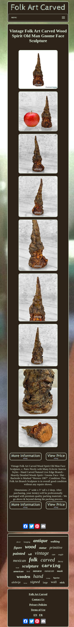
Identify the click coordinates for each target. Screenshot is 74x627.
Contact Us (38, 599)
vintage (42, 553)
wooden (23, 576)
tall (30, 554)
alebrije (16, 582)
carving (51, 566)
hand (38, 576)
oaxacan (49, 570)
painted (19, 553)
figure (18, 547)
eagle (60, 554)
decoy (60, 561)
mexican (19, 560)
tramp (48, 578)
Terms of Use (38, 609)
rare (53, 554)
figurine (56, 578)
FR (41, 615)
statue (43, 547)
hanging (27, 542)
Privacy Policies (38, 604)
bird (28, 571)
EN (35, 615)
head (17, 568)
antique (40, 540)
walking (55, 541)
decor (18, 542)
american (19, 571)
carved (48, 560)
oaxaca (37, 570)
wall (54, 582)
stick (62, 582)
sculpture (30, 566)
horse (25, 583)
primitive (56, 547)
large (45, 582)
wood (30, 546)
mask (60, 571)
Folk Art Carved (38, 594)
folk (33, 560)
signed (35, 582)
